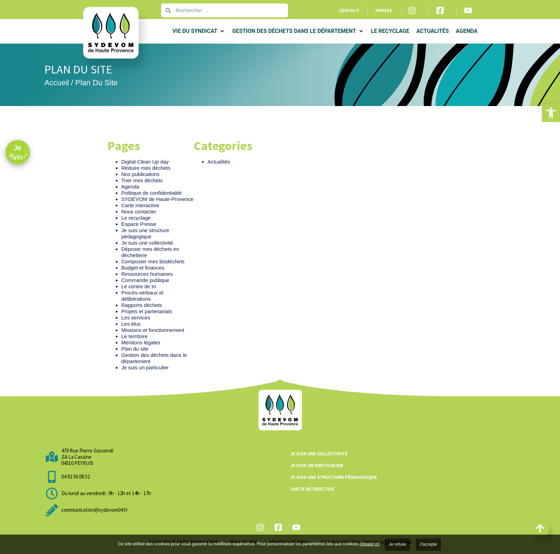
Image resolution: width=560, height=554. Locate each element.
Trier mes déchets (142, 180)
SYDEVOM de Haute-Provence (157, 199)
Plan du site (134, 349)
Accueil (56, 82)
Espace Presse (138, 224)
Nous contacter (138, 211)
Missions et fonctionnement (152, 330)
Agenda (130, 187)
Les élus (131, 324)
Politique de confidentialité (151, 193)
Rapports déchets (141, 305)
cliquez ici (369, 543)
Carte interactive (140, 205)
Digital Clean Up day (145, 162)
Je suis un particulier (145, 367)
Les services (135, 317)
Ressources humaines (147, 274)
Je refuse (397, 544)
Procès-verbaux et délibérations (142, 296)
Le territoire (134, 336)
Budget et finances (142, 268)
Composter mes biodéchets (153, 261)
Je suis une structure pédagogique (145, 233)
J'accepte (428, 544)
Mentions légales (140, 342)
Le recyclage (136, 218)
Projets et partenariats (146, 311)
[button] (551, 113)
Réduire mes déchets (145, 168)
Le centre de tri (138, 286)
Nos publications (140, 174)
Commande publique (145, 280)
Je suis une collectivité (147, 243)
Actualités (219, 162)
